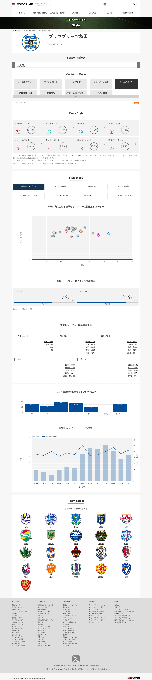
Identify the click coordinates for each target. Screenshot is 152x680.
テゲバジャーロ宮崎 (44, 645)
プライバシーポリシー (74, 665)
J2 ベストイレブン (95, 616)
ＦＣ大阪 (66, 624)
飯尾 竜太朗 (69, 376)
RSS (136, 103)
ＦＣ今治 (40, 639)
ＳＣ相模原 (66, 611)
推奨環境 (63, 665)
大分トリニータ (43, 643)
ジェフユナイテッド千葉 (20, 611)
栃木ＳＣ (66, 607)
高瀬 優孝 (90, 350)
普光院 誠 (48, 344)
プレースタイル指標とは (122, 616)
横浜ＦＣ (40, 622)
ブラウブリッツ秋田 (44, 611)
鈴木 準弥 (48, 342)
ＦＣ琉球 (66, 645)
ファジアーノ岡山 (17, 639)
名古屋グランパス (17, 628)
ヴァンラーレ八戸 (43, 607)
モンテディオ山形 (43, 613)
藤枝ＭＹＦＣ (42, 635)
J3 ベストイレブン (95, 622)
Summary (92, 601)
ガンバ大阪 (15, 633)
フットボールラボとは (121, 609)
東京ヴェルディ (17, 618)
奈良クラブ (66, 626)
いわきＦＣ (41, 616)
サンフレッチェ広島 (18, 641)
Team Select (127, 13)
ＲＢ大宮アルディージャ (45, 620)
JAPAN (75, 13)
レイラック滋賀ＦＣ (69, 622)
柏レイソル (15, 613)
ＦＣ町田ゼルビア (17, 620)
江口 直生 (48, 347)
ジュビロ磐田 (42, 633)
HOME (22, 13)
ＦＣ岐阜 (66, 620)
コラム (116, 605)
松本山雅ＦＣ (67, 613)
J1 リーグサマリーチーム (97, 605)
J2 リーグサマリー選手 (96, 613)
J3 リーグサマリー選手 (96, 620)
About (109, 13)
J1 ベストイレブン (95, 609)
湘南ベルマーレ (43, 624)
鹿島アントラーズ (17, 605)
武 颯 (50, 350)
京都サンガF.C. (16, 631)
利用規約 (57, 665)
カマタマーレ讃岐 (69, 633)
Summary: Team (40, 13)
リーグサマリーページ (63, 160)
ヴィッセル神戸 (17, 637)
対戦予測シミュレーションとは (124, 620)
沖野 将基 (90, 347)
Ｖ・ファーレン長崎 (18, 645)
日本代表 (117, 607)
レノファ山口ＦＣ (69, 631)
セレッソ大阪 (16, 635)
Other (116, 601)
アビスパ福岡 (16, 643)
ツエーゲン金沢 (68, 618)
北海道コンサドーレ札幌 (45, 605)
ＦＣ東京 (15, 616)
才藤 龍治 (132, 347)
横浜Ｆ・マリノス (17, 624)
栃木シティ (41, 618)
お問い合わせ (94, 665)
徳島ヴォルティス (43, 637)
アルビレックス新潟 (44, 628)
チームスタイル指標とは (26, 158)
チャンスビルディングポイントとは (125, 611)
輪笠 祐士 (70, 373)
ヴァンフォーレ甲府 (44, 626)
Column (92, 13)
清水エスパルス (17, 626)
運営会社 (85, 665)
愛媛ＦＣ (66, 635)
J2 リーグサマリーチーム (97, 611)
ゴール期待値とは (120, 622)
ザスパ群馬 (66, 609)
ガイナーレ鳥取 (68, 628)
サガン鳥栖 (41, 641)
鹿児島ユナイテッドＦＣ (71, 643)
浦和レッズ (15, 609)
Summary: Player (57, 13)
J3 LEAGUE (67, 601)
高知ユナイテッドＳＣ (70, 637)
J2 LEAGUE (41, 601)
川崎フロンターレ (17, 622)
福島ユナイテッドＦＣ (70, 605)
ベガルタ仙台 (42, 609)
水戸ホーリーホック (18, 607)
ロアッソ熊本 (67, 641)
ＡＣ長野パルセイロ (69, 616)
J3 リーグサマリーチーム (97, 618)
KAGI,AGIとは (118, 613)
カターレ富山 (42, 631)
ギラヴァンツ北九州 (69, 639)
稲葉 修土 (132, 353)
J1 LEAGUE (15, 601)
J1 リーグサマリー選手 (96, 607)
